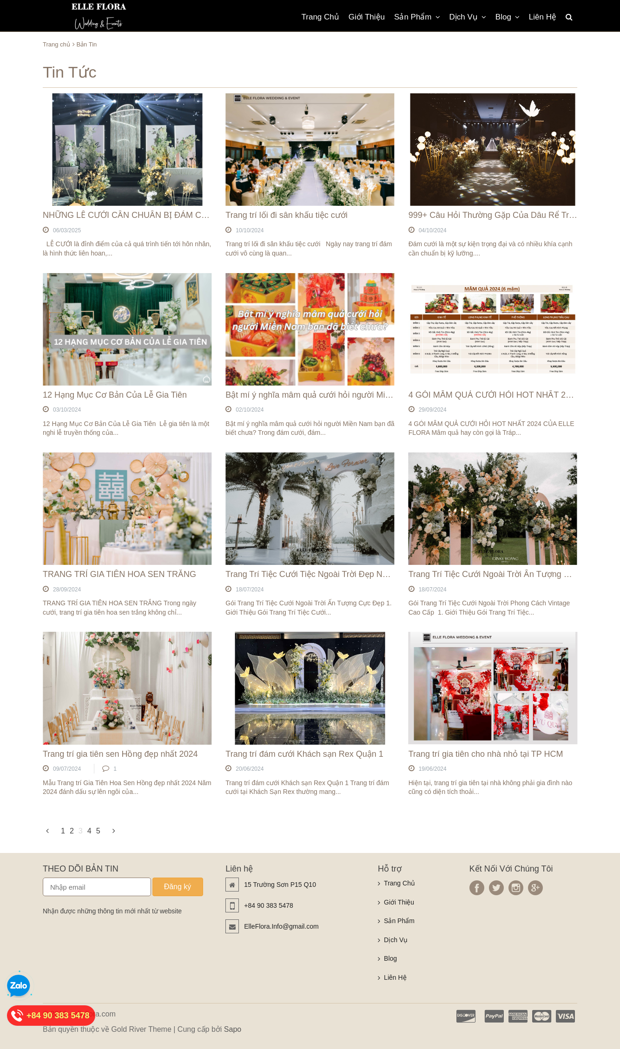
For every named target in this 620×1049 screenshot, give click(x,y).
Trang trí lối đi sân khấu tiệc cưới (286, 215)
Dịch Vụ (467, 17)
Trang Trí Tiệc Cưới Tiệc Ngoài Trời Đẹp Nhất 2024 (320, 574)
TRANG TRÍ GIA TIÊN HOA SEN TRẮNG (119, 574)
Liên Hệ (542, 17)
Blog (507, 17)
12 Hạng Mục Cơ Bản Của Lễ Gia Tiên (115, 395)
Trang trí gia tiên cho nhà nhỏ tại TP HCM (486, 754)
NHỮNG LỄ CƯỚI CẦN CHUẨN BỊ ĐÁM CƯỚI (130, 215)
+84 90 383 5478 (268, 905)
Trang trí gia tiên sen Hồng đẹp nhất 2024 (120, 754)
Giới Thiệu (367, 17)
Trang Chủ (320, 17)
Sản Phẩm (417, 17)
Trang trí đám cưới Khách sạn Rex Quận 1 (304, 754)
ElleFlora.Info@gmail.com (281, 926)
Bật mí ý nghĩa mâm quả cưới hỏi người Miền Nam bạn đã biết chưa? (354, 395)
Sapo (232, 1029)
